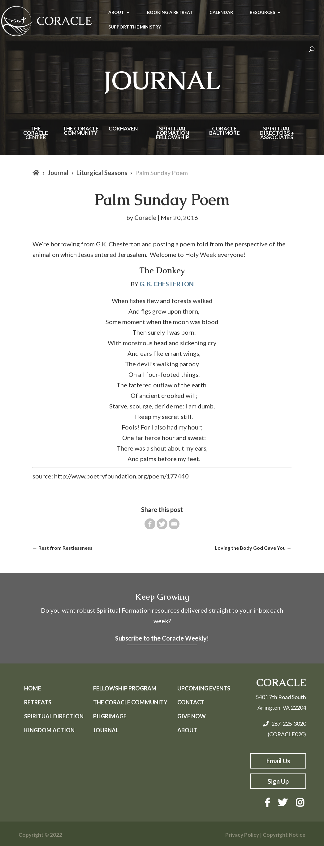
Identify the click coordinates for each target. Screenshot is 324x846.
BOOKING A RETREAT (170, 12)
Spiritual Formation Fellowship (172, 133)
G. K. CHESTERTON (167, 284)
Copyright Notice (284, 834)
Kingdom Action (49, 730)
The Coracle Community (81, 131)
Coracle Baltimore (224, 131)
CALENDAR (221, 12)
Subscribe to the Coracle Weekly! (162, 638)
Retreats (37, 702)
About (187, 730)
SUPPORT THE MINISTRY (134, 27)
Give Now (191, 716)
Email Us (278, 760)
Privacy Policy (242, 834)
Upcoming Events (203, 688)
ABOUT (116, 12)
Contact (191, 702)
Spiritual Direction (54, 716)
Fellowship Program (125, 688)
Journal (58, 172)
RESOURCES (262, 12)
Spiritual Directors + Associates (277, 133)
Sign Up (278, 781)
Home (32, 688)
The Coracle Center (35, 133)
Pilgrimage (110, 716)
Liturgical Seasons (101, 172)
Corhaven (123, 129)
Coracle (145, 217)
